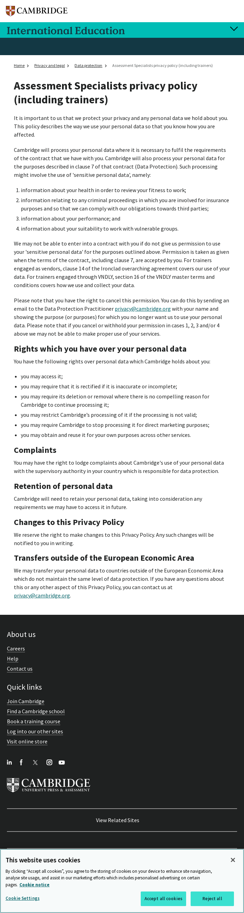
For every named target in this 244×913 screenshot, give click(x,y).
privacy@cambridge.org (143, 308)
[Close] (233, 860)
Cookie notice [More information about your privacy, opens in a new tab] (34, 885)
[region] (122, 881)
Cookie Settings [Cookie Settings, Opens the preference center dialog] (23, 898)
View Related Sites (117, 820)
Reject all (212, 899)
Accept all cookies (163, 899)
